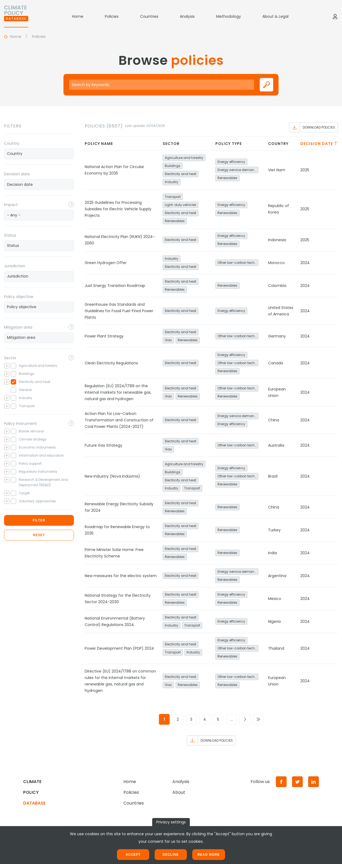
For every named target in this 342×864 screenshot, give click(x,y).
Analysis (187, 16)
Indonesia (277, 240)
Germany (277, 336)
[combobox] (39, 154)
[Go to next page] (245, 719)
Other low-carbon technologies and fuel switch (238, 262)
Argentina (277, 575)
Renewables (227, 178)
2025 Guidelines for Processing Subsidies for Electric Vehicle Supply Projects (118, 209)
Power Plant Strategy (104, 336)
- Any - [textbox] (13, 215)
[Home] (16, 16)
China (273, 420)
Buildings (172, 165)
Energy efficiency (231, 161)
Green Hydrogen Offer (106, 262)
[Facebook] (281, 781)
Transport (173, 196)
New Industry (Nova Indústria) (112, 476)
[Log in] (335, 16)
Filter (39, 520)
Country (11, 143)
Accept (133, 854)
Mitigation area (18, 327)
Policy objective (18, 296)
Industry (171, 182)
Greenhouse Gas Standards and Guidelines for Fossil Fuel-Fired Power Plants (119, 311)
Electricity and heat (180, 174)
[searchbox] (39, 153)
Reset (39, 535)
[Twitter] (297, 781)
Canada (275, 363)
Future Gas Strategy (103, 445)
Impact (11, 204)
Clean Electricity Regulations (111, 363)
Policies (112, 16)
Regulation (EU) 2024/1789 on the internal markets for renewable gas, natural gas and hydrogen (118, 392)
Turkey (274, 530)
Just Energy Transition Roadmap (115, 285)
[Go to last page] (258, 719)
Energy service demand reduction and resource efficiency (238, 170)
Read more (209, 854)
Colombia (277, 285)
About (178, 792)
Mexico (274, 598)
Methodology (228, 16)
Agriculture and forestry (184, 157)
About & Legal (275, 16)
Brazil (272, 476)
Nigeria (274, 621)
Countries (149, 16)
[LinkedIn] (313, 781)
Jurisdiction (14, 266)
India (272, 553)
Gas (168, 340)
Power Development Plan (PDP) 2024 (119, 648)
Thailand (276, 648)
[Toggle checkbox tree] (6, 365)
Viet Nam (276, 170)
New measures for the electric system (121, 575)
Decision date (17, 174)
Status (10, 235)
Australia (276, 445)
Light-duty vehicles (180, 204)
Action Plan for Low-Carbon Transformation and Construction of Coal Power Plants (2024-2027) (119, 420)
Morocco (276, 262)
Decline (171, 854)
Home (77, 16)
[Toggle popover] (71, 204)
